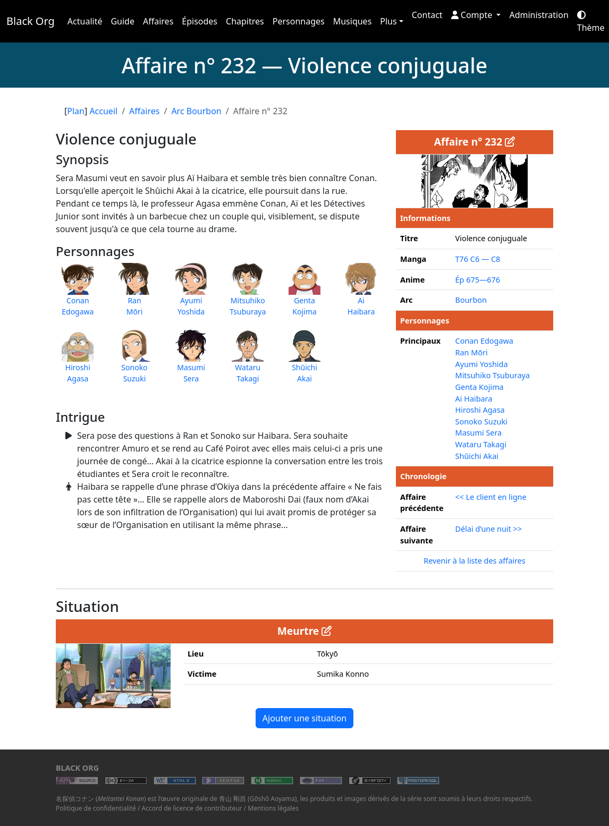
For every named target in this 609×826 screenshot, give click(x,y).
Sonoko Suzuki (481, 421)
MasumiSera (191, 362)
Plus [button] (388, 21)
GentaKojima (304, 295)
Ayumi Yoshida (481, 364)
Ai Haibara (474, 399)
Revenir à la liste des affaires (474, 561)
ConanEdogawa (78, 295)
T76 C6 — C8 (478, 259)
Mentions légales (273, 808)
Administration (538, 15)
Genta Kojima (479, 387)
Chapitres (245, 21)
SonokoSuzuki (134, 362)
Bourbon (471, 300)
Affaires (158, 21)
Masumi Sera (478, 433)
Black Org (30, 21)
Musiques (352, 21)
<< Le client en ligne (491, 497)
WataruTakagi (248, 362)
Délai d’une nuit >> (488, 529)
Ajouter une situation (304, 718)
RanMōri (134, 295)
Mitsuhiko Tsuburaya (492, 375)
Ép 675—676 (477, 280)
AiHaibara (361, 295)
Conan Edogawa (484, 341)
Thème (591, 22)
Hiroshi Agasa (480, 410)
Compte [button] (473, 15)
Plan (75, 111)
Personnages (299, 21)
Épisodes (199, 21)
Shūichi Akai (476, 456)
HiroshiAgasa (78, 362)
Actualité (85, 21)
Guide (122, 21)
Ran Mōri (471, 352)
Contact (427, 15)
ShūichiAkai (304, 362)
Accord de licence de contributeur (192, 808)
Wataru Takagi (480, 444)
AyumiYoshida (191, 295)
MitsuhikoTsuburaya (248, 295)
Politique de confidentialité (96, 808)
